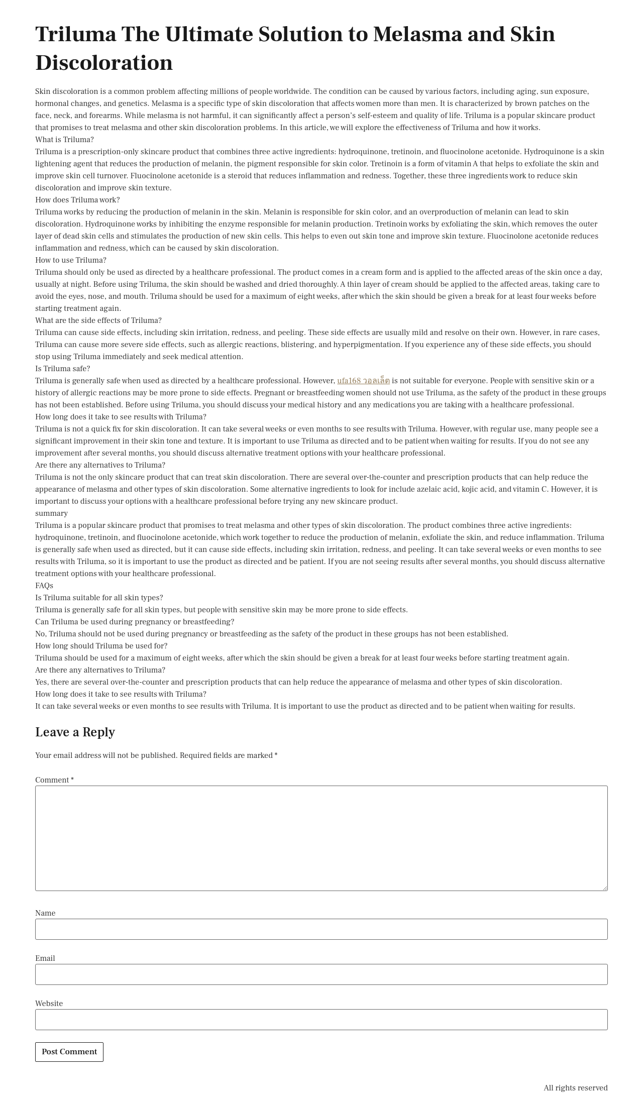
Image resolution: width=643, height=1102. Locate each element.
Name (45, 913)
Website (49, 1004)
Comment (54, 780)
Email (45, 958)
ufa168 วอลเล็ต (363, 381)
